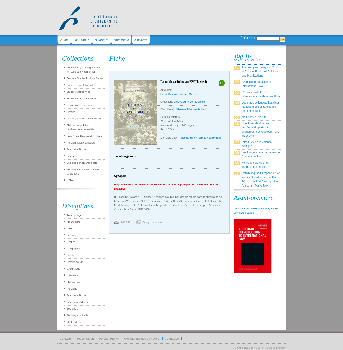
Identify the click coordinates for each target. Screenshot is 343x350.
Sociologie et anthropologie (82, 162)
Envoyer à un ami (152, 222)
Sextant (71, 156)
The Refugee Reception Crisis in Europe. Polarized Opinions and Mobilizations (260, 71)
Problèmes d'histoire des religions (85, 136)
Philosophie (73, 282)
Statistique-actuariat (78, 315)
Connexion (172, 338)
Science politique (76, 149)
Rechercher (247, 37)
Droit (69, 228)
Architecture (73, 221)
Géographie (73, 248)
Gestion (71, 241)
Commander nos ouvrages (142, 338)
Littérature (72, 275)
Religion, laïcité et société (81, 142)
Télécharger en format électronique (200, 137)
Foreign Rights (109, 338)
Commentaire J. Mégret (80, 85)
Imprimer (125, 221)
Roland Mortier (189, 94)
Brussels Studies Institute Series (85, 78)
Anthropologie (74, 215)
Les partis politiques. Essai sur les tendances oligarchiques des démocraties (260, 107)
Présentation (85, 338)
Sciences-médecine (78, 302)
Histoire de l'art (75, 262)
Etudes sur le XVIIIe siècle (81, 98)
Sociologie (72, 308)
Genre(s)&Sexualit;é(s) (79, 105)
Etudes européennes (78, 91)
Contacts (65, 338)
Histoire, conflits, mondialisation (84, 118)
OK (282, 39)
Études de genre (76, 322)
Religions (72, 288)
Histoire (71, 111)
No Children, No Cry (254, 117)
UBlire (70, 180)
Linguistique (73, 268)
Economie (72, 235)
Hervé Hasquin (169, 94)
